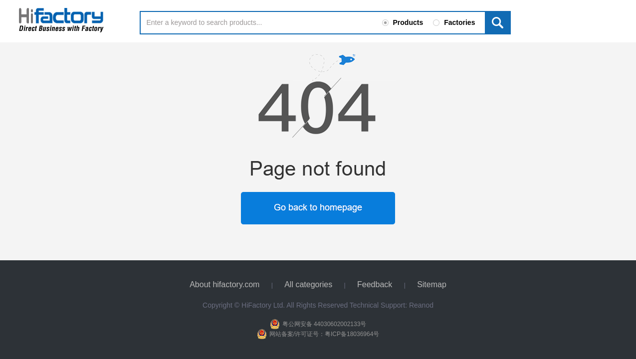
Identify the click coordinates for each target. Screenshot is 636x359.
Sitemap (431, 284)
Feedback (374, 284)
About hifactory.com (224, 284)
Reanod (421, 305)
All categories (308, 284)
